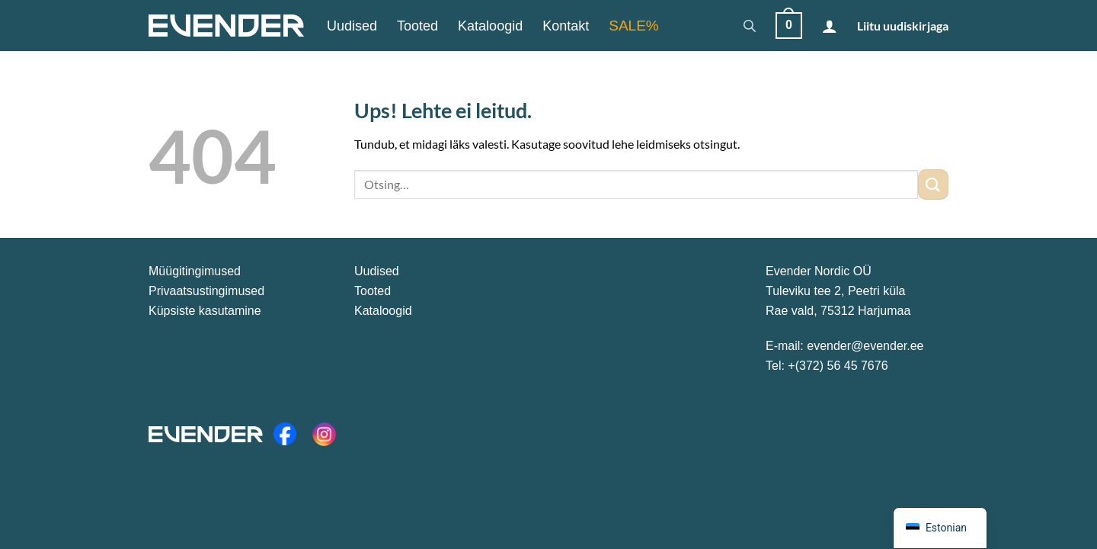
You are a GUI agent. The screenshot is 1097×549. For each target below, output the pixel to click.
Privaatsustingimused (206, 290)
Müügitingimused (195, 271)
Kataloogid (490, 26)
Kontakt (565, 26)
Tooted (417, 26)
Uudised (352, 26)
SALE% (633, 26)
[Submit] (933, 184)
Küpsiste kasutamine (205, 310)
